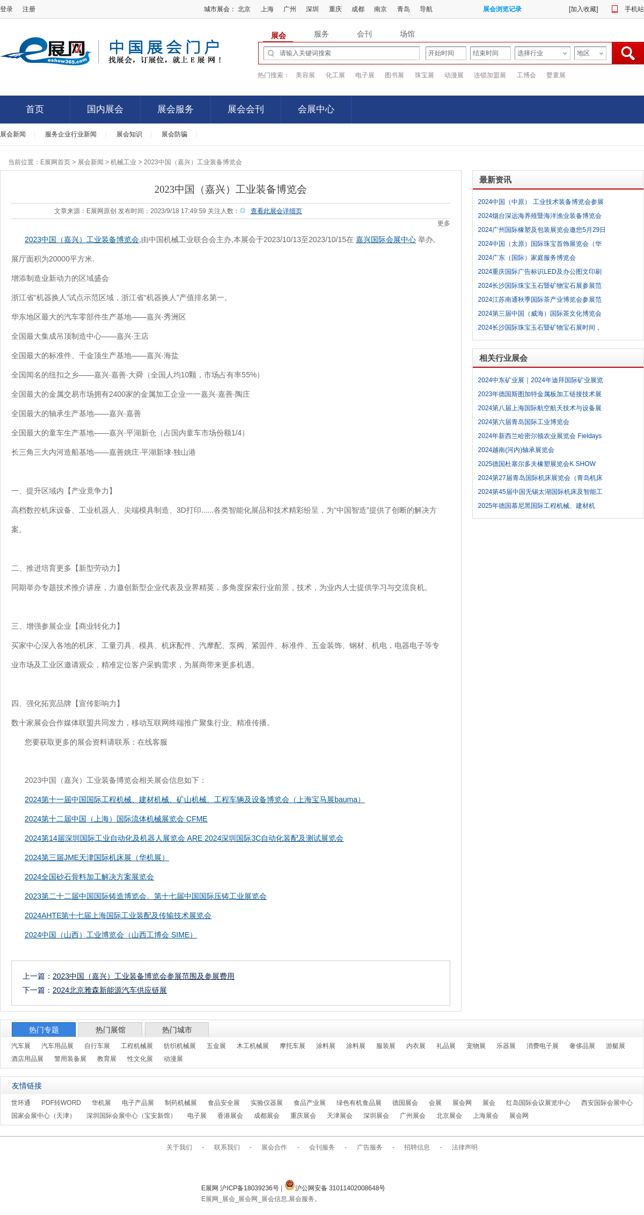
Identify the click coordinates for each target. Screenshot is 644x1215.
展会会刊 (246, 109)
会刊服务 (322, 1147)
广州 (289, 9)
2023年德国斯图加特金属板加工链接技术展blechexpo (540, 395)
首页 (35, 109)
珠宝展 (424, 75)
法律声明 (465, 1147)
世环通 (21, 1103)
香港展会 (230, 1115)
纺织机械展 (180, 1046)
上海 (267, 9)
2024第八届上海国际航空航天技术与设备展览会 (540, 409)
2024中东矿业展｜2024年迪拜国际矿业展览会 (540, 381)
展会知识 (129, 134)
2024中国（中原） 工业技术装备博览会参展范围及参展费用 (541, 203)
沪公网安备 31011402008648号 (335, 1188)
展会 (488, 1103)
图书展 (394, 75)
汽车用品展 (57, 1046)
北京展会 (449, 1115)
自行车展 (97, 1046)
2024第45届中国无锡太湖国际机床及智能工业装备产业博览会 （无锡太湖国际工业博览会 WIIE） (540, 493)
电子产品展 (138, 1103)
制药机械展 (181, 1103)
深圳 (312, 9)
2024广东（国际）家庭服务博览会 (527, 257)
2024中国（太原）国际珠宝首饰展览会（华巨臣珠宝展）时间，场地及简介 (540, 245)
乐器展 (506, 1046)
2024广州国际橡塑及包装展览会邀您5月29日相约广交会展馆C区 (542, 231)
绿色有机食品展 (359, 1103)
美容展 (305, 75)
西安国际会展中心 (607, 1103)
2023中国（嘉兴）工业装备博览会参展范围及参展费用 (144, 976)
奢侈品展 (582, 1046)
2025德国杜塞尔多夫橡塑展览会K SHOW (537, 464)
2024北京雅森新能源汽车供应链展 (110, 990)
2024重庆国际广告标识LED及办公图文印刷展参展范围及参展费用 (540, 273)
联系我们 (227, 1147)
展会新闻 (13, 134)
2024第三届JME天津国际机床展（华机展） (97, 857)
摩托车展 (292, 1046)
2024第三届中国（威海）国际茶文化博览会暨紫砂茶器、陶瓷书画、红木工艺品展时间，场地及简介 (542, 315)
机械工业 (123, 162)
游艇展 (615, 1046)
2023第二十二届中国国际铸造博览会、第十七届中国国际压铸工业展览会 (146, 896)
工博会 (526, 75)
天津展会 (340, 1115)
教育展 (106, 1059)
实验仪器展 (267, 1103)
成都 (358, 9)
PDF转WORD (61, 1103)
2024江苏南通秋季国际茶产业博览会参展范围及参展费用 (540, 301)
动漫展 (454, 75)
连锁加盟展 (490, 75)
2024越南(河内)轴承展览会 (516, 450)
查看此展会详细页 (276, 211)
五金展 (216, 1046)
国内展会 (105, 109)
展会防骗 (174, 134)
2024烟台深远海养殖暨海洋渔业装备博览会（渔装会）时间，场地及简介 (540, 217)
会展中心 (316, 109)
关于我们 (179, 1147)
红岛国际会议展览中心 (538, 1103)
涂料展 (325, 1046)
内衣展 (416, 1046)
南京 (380, 9)
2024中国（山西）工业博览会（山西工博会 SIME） (111, 934)
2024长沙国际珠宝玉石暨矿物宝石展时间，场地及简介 (540, 329)
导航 (426, 9)
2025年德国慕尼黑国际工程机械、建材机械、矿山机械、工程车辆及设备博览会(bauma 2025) (537, 507)
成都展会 (267, 1115)
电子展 (365, 75)
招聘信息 (417, 1147)
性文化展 (140, 1059)
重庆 (335, 9)
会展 (435, 1103)
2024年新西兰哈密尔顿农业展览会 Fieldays (540, 436)
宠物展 (476, 1046)
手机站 (634, 9)
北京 (244, 9)
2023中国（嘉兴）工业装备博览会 (82, 239)
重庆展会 (303, 1115)
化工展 (335, 75)
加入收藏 (583, 9)
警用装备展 (70, 1059)
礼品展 (446, 1046)
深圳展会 (376, 1115)
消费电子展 (542, 1046)
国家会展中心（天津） (43, 1115)
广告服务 (370, 1147)
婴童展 (556, 75)
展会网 (462, 1103)
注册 (29, 9)
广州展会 (413, 1115)
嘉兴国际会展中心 (386, 239)
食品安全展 (224, 1103)
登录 (6, 9)
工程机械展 (137, 1046)
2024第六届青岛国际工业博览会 (524, 422)
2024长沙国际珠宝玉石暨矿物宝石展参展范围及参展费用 (540, 287)
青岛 (403, 9)
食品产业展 (310, 1103)
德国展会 (405, 1103)
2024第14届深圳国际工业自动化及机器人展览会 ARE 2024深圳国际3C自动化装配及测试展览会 (184, 838)
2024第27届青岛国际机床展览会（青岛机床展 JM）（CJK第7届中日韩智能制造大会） (540, 479)
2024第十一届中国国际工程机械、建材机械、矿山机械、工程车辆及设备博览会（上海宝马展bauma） (195, 799)
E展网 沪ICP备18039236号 (241, 1188)
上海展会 (486, 1115)
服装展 (386, 1046)
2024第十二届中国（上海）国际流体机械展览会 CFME (116, 818)
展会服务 (175, 109)
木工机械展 (253, 1046)
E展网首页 (55, 162)
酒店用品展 (27, 1059)
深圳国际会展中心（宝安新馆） (131, 1115)
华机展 (101, 1103)
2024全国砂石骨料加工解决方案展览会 (89, 876)
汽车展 (21, 1046)
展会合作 (274, 1147)
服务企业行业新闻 (71, 134)
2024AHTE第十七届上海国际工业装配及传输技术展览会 (118, 915)
